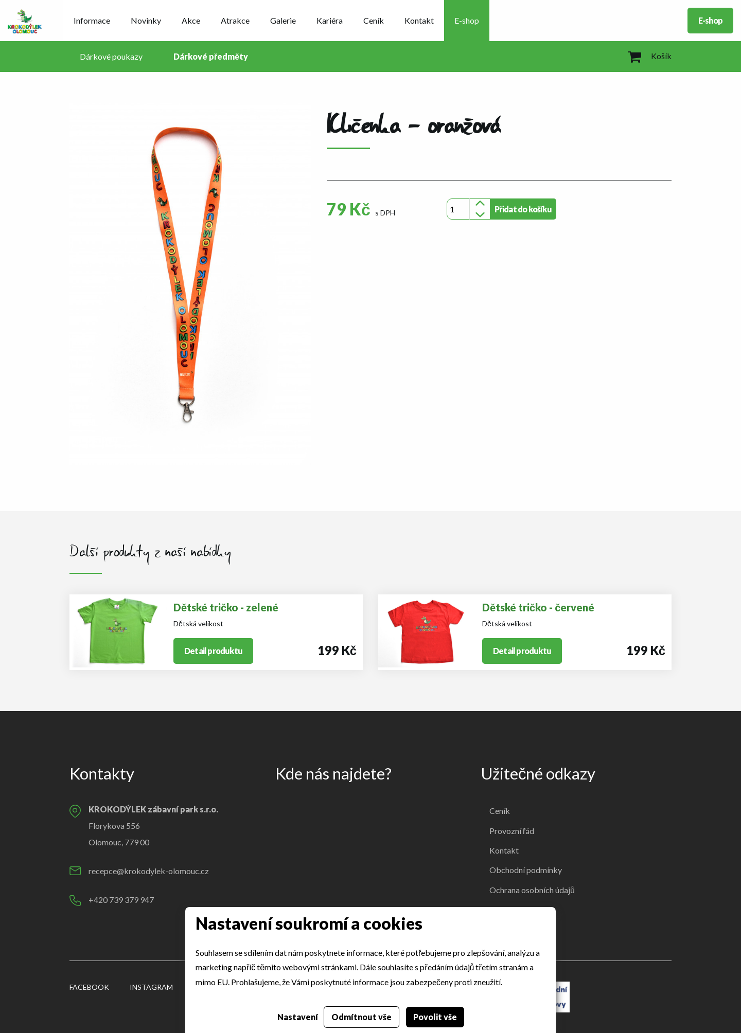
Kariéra (329, 20)
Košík (650, 56)
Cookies (504, 909)
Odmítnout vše (361, 1017)
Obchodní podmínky (525, 870)
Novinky (146, 20)
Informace (92, 20)
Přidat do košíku (523, 209)
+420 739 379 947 (121, 899)
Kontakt (419, 20)
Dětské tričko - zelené (225, 607)
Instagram (151, 987)
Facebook (89, 987)
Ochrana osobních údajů (532, 890)
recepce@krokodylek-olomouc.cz (149, 871)
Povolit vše (435, 1017)
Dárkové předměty (210, 56)
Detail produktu (213, 651)
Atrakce (235, 20)
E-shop (466, 20)
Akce (191, 20)
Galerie (283, 20)
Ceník (373, 20)
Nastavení (297, 1017)
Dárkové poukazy (111, 56)
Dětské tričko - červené (538, 607)
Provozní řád (511, 831)
